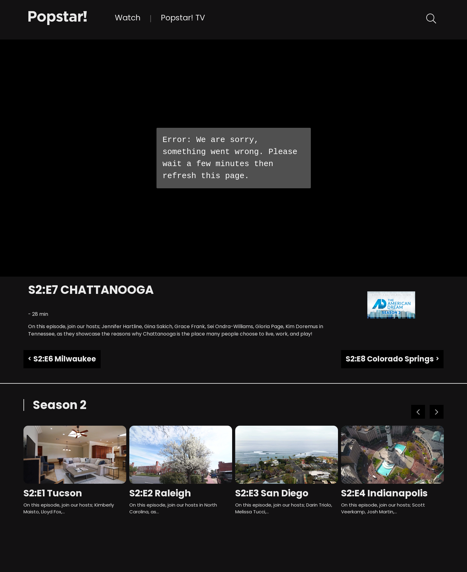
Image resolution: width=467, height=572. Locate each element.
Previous (418, 412)
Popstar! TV (183, 17)
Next (437, 412)
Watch (127, 17)
